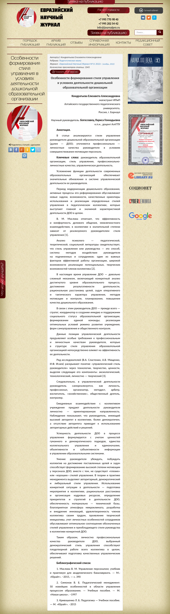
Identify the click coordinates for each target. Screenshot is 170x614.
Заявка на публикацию (108, 33)
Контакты (123, 43)
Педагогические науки (70, 60)
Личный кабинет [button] (148, 10)
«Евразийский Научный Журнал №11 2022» (87, 64)
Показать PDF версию (65, 72)
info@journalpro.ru (108, 27)
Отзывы (76, 43)
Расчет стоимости (108, 10)
